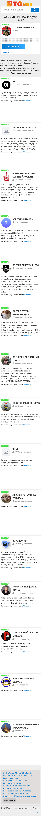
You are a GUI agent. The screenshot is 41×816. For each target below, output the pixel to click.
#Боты (6, 793)
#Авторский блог (24, 775)
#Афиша (26, 786)
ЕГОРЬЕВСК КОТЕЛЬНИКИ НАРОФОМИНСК (25, 726)
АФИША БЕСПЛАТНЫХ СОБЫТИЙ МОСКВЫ (23, 175)
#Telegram (29, 773)
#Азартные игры (11, 778)
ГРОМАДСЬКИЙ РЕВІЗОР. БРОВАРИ (25, 634)
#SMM (21, 773)
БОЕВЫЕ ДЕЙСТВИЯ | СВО (25, 265)
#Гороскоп (8, 796)
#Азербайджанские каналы (15, 780)
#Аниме (17, 783)
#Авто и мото (9, 775)
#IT (16, 773)
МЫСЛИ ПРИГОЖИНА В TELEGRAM (24, 496)
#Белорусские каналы (13, 788)
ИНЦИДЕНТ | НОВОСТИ (24, 127)
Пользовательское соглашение (12, 812)
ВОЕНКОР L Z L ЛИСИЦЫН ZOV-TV (25, 359)
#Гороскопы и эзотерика (25, 796)
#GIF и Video (8, 773)
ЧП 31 (15, 448)
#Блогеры (27, 791)
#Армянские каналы (12, 786)
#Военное (14, 793)
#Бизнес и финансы (12, 791)
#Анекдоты (8, 783)
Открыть (13, 46)
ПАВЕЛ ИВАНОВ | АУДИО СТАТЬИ (24, 588)
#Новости (5, 52)
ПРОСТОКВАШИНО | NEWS (26, 403)
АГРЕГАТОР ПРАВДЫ (22, 219)
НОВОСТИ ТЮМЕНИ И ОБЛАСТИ (23, 680)
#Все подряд (26, 793)
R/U (14, 81)
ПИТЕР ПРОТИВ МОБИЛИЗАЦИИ (20, 313)
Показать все (9, 800)
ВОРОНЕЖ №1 (19, 540)
